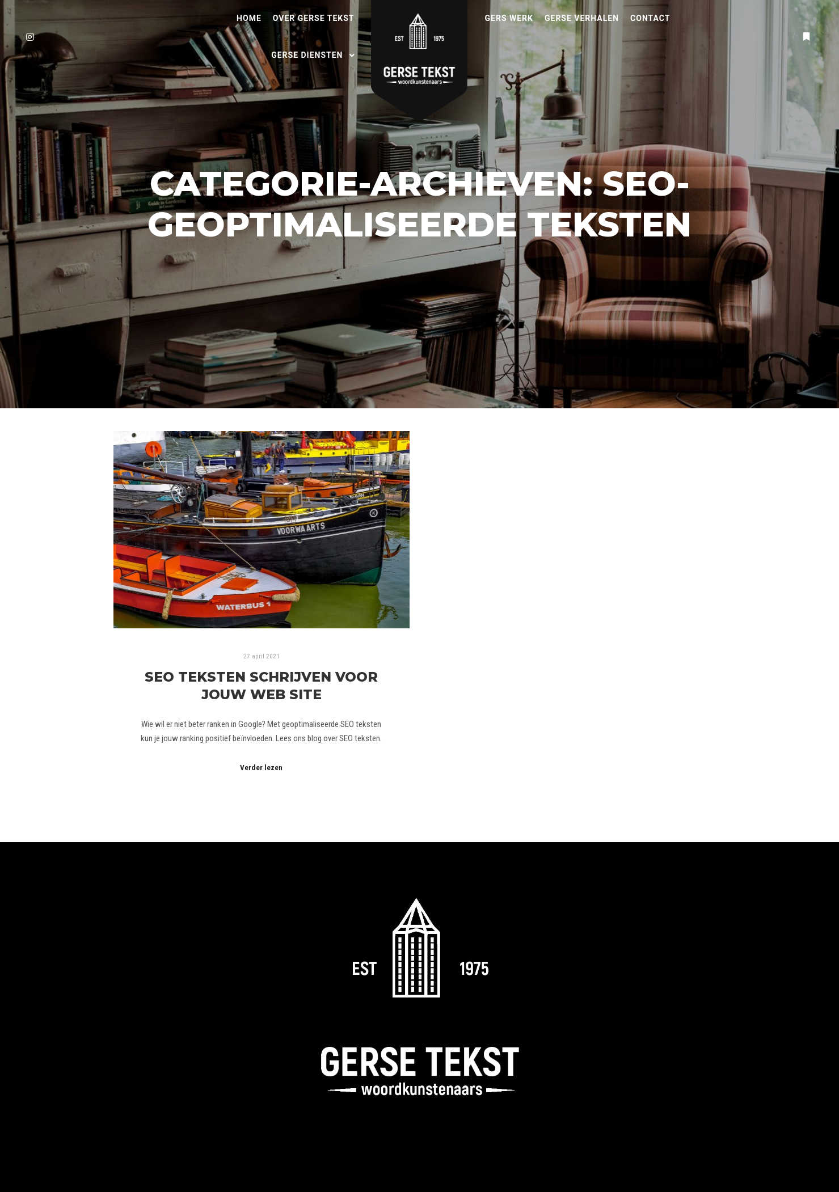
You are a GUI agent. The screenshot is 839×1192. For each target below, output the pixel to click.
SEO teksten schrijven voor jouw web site (261, 686)
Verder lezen (261, 767)
